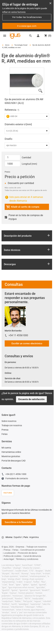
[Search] (30, 36)
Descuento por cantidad (19, 183)
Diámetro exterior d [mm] (18, 124)
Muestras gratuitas (11, 456)
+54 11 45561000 (18, 335)
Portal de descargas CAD (14, 460)
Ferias (4, 434)
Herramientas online (11, 452)
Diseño (8, 138)
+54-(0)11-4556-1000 (14, 474)
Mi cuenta (6, 447)
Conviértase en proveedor (32, 550)
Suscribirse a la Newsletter (19, 522)
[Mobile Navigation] (4, 36)
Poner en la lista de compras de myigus (24, 217)
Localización (10, 553)
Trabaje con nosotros (12, 425)
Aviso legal (9, 559)
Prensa (5, 429)
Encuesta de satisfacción (31, 399)
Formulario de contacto (15, 479)
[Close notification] (50, 3)
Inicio (7, 45)
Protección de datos (27, 553)
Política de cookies (12, 556)
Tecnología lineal (20, 45)
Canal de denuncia (32, 556)
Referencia (10, 109)
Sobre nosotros (9, 421)
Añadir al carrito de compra (22, 207)
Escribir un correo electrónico (27, 343)
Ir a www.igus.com (26, 26)
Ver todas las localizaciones (27, 17)
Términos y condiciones (27, 559)
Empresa (20, 547)
